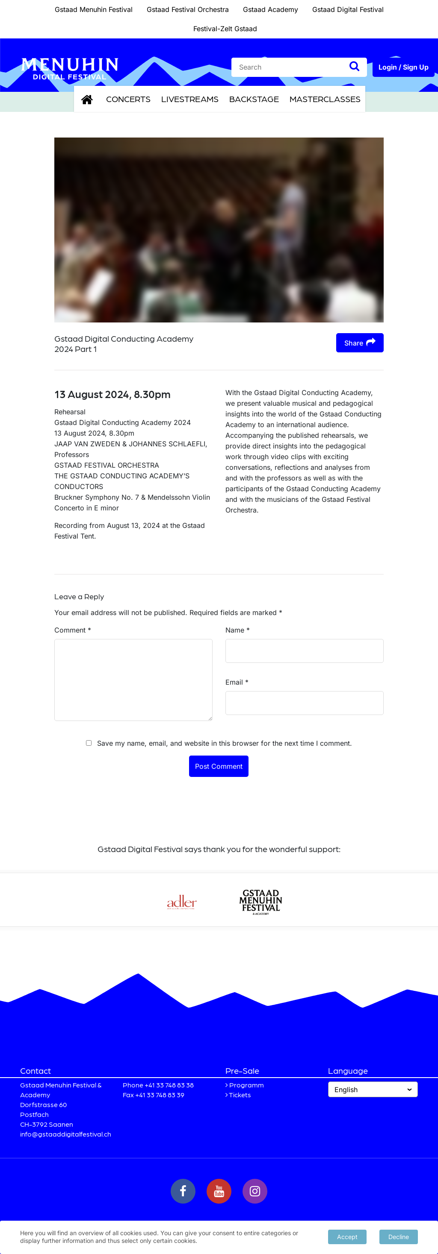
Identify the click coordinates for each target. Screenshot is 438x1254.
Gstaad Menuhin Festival (94, 9)
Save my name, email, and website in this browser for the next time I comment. (224, 743)
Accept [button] (347, 1236)
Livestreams (190, 98)
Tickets (240, 1094)
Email (237, 682)
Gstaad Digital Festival (348, 9)
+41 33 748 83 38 (169, 1084)
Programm (246, 1084)
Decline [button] (398, 1236)
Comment (72, 630)
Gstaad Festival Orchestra (188, 9)
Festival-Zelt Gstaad (225, 28)
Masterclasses (325, 98)
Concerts (128, 98)
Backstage (254, 98)
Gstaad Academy (270, 9)
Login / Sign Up (404, 67)
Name (237, 630)
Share (360, 342)
